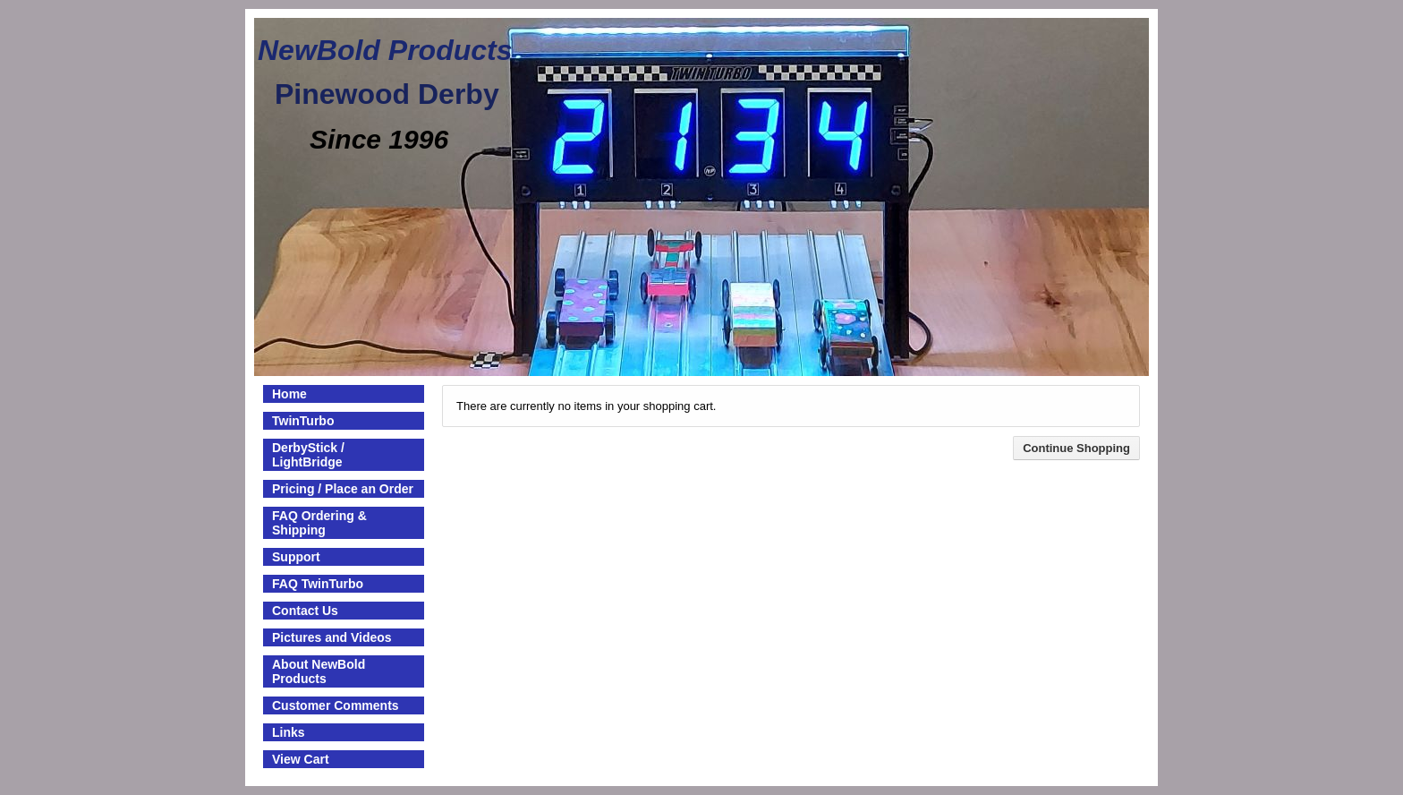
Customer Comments (335, 705)
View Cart (300, 759)
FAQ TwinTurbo (317, 584)
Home (289, 394)
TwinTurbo (303, 421)
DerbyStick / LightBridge (308, 454)
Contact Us (305, 610)
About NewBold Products (318, 671)
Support (296, 557)
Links (288, 732)
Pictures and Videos (332, 637)
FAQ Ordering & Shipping (319, 523)
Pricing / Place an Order (342, 489)
